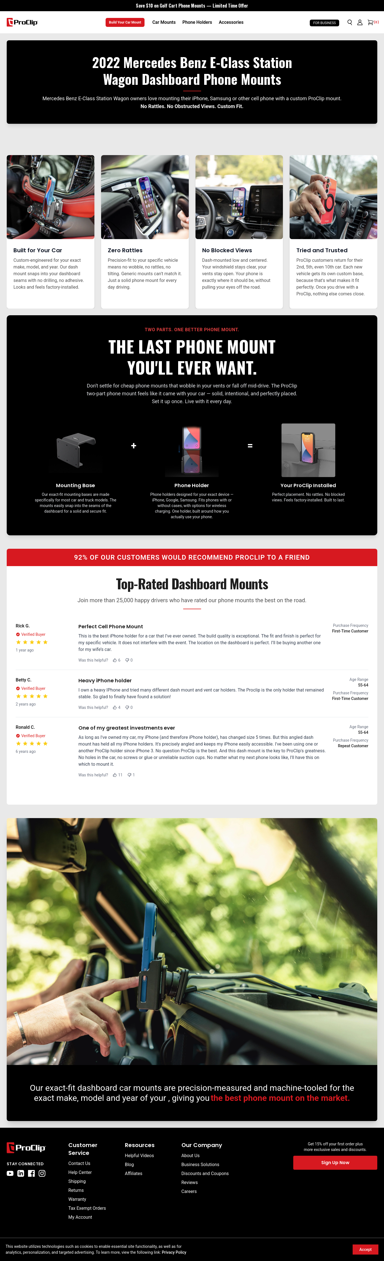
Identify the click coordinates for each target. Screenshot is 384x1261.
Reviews (189, 1182)
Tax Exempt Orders (87, 1208)
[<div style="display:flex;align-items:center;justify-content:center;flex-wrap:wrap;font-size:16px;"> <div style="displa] (192, 5)
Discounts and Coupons (205, 1173)
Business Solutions (200, 1164)
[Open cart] (370, 22)
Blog (129, 1164)
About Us (190, 1155)
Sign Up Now (335, 1162)
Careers (189, 1191)
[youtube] (10, 1173)
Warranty (77, 1199)
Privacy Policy (174, 1252)
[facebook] (31, 1173)
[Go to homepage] (22, 22)
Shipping (77, 1181)
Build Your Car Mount (125, 22)
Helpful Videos (139, 1155)
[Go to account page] (360, 22)
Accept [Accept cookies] (365, 1249)
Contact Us (79, 1163)
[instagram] (42, 1173)
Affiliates (134, 1173)
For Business (324, 23)
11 (118, 775)
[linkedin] (20, 1173)
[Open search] (350, 22)
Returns (76, 1190)
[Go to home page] (35, 1147)
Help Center (80, 1172)
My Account (80, 1217)
